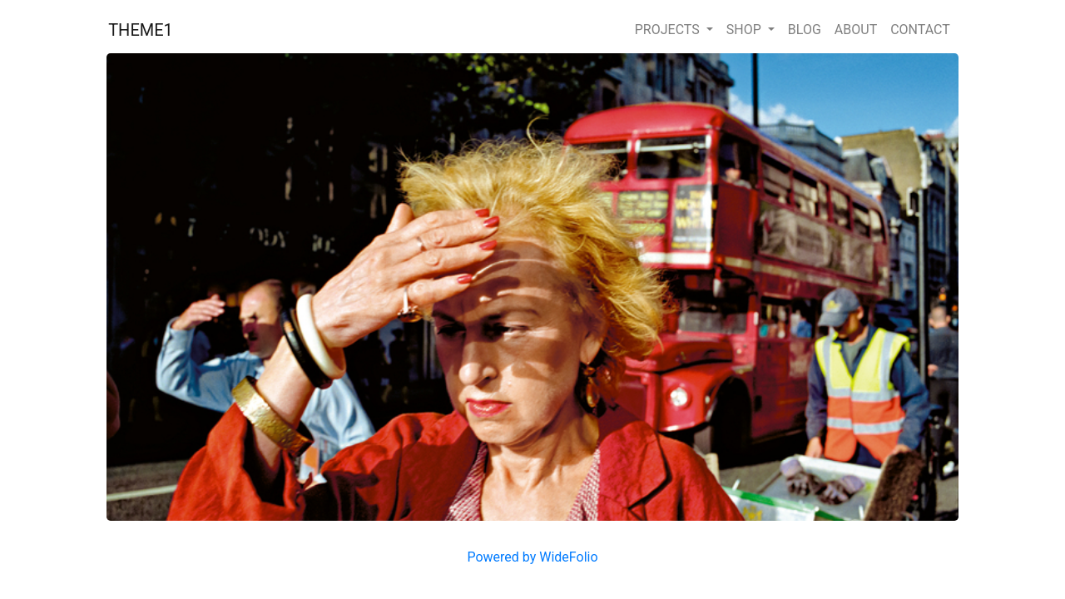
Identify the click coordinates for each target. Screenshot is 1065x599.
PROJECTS (669, 29)
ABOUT (856, 29)
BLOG (804, 29)
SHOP (745, 29)
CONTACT (920, 29)
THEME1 (140, 30)
